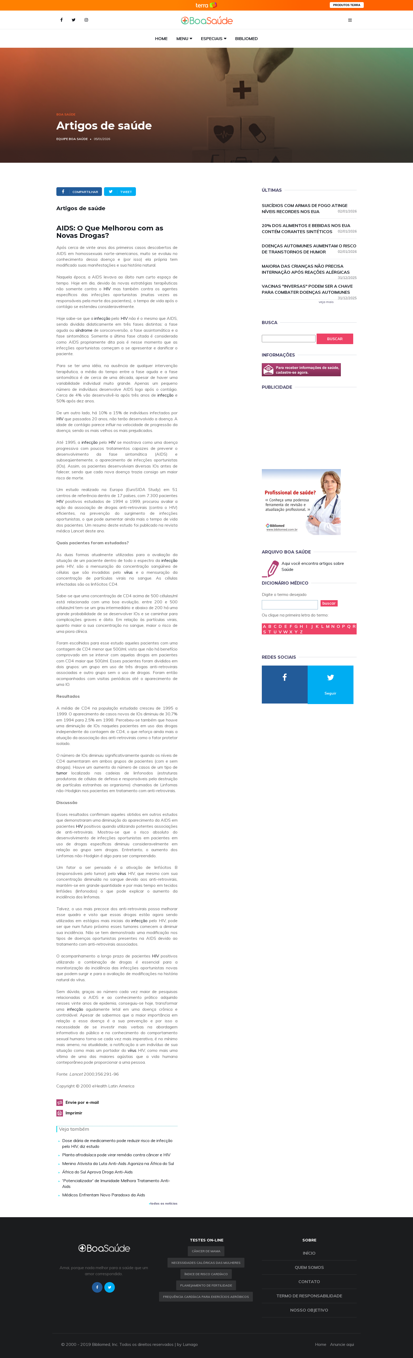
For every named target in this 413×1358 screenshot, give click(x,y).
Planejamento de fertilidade (206, 1285)
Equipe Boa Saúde (72, 139)
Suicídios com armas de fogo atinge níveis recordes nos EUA (309, 208)
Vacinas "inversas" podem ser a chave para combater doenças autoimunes (309, 289)
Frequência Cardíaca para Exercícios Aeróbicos (206, 1297)
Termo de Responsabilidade (309, 1295)
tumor (61, 773)
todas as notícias (163, 1203)
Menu (182, 38)
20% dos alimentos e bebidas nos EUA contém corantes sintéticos (309, 228)
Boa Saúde (65, 114)
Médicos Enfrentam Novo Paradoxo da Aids (103, 1194)
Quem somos (309, 1267)
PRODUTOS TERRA (346, 5)
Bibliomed (246, 38)
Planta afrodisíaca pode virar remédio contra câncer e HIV (116, 1154)
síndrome (83, 330)
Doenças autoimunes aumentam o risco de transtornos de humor (309, 248)
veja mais (326, 302)
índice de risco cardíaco (206, 1274)
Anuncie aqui (342, 1344)
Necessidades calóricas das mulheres (205, 1263)
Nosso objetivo (309, 1310)
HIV (107, 288)
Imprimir (74, 1112)
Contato (309, 1281)
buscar (329, 603)
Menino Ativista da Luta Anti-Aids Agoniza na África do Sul (118, 1163)
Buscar (335, 338)
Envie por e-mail (82, 1102)
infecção (102, 318)
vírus (128, 572)
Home (161, 38)
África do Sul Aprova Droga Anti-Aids (97, 1171)
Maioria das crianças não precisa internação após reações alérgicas (309, 269)
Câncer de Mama (206, 1251)
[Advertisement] (301, 428)
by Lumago (187, 1344)
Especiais (212, 38)
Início (309, 1253)
